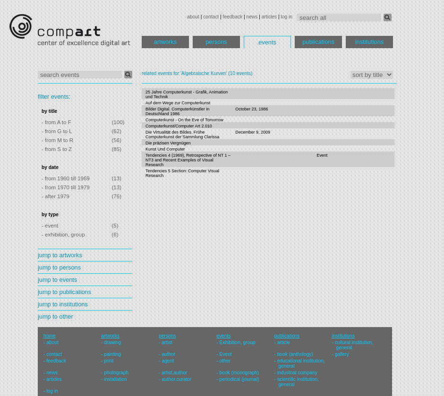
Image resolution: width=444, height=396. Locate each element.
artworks (165, 41)
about (193, 16)
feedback (233, 16)
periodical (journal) (239, 379)
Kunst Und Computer (165, 149)
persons (216, 41)
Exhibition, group (238, 342)
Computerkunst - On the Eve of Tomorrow (184, 120)
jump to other (55, 316)
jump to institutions (63, 304)
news (251, 16)
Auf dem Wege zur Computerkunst (177, 103)
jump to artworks (60, 255)
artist (167, 342)
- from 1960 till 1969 (66, 178)
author (168, 354)
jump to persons (59, 267)
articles (269, 16)
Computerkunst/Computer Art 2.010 (178, 126)
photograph (116, 372)
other (225, 360)
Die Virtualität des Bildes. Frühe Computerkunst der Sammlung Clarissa (182, 134)
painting (112, 354)
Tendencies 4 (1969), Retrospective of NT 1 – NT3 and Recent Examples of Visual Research (188, 160)
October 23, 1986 (251, 109)
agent (168, 360)
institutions (369, 41)
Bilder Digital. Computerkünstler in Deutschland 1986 (177, 111)
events (267, 42)
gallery (342, 354)
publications (318, 41)
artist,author (174, 372)
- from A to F (56, 122)
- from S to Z (57, 149)
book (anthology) (295, 354)
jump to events (57, 279)
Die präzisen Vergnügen (168, 143)
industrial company (297, 372)
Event (321, 155)
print (108, 360)
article (283, 342)
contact (211, 16)
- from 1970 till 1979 (66, 187)
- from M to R (57, 140)
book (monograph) (239, 372)
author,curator (176, 379)
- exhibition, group (63, 234)
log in (286, 16)
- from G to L (57, 131)
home (49, 335)
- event (50, 225)
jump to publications (64, 291)
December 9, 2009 (252, 132)
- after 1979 (55, 196)
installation (115, 379)
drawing (112, 342)
